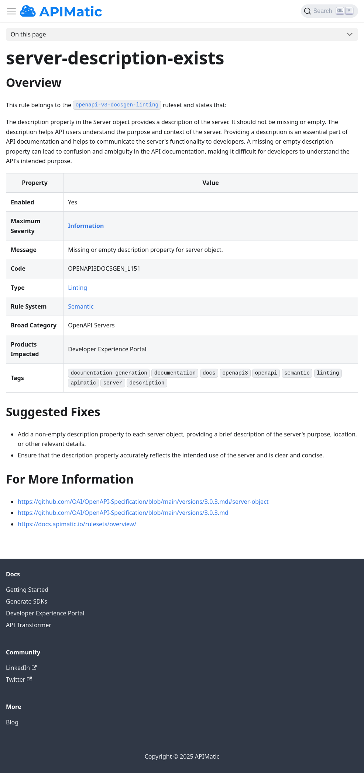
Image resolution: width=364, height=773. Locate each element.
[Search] (329, 11)
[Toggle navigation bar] (11, 11)
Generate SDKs (26, 601)
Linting (77, 288)
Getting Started (27, 590)
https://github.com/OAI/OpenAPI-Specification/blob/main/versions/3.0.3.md (123, 513)
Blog (12, 722)
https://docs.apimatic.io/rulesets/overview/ (77, 524)
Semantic (80, 306)
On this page (28, 34)
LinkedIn (21, 668)
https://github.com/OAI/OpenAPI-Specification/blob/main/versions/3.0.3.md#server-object (143, 502)
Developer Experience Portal (45, 613)
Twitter (19, 679)
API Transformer (28, 625)
